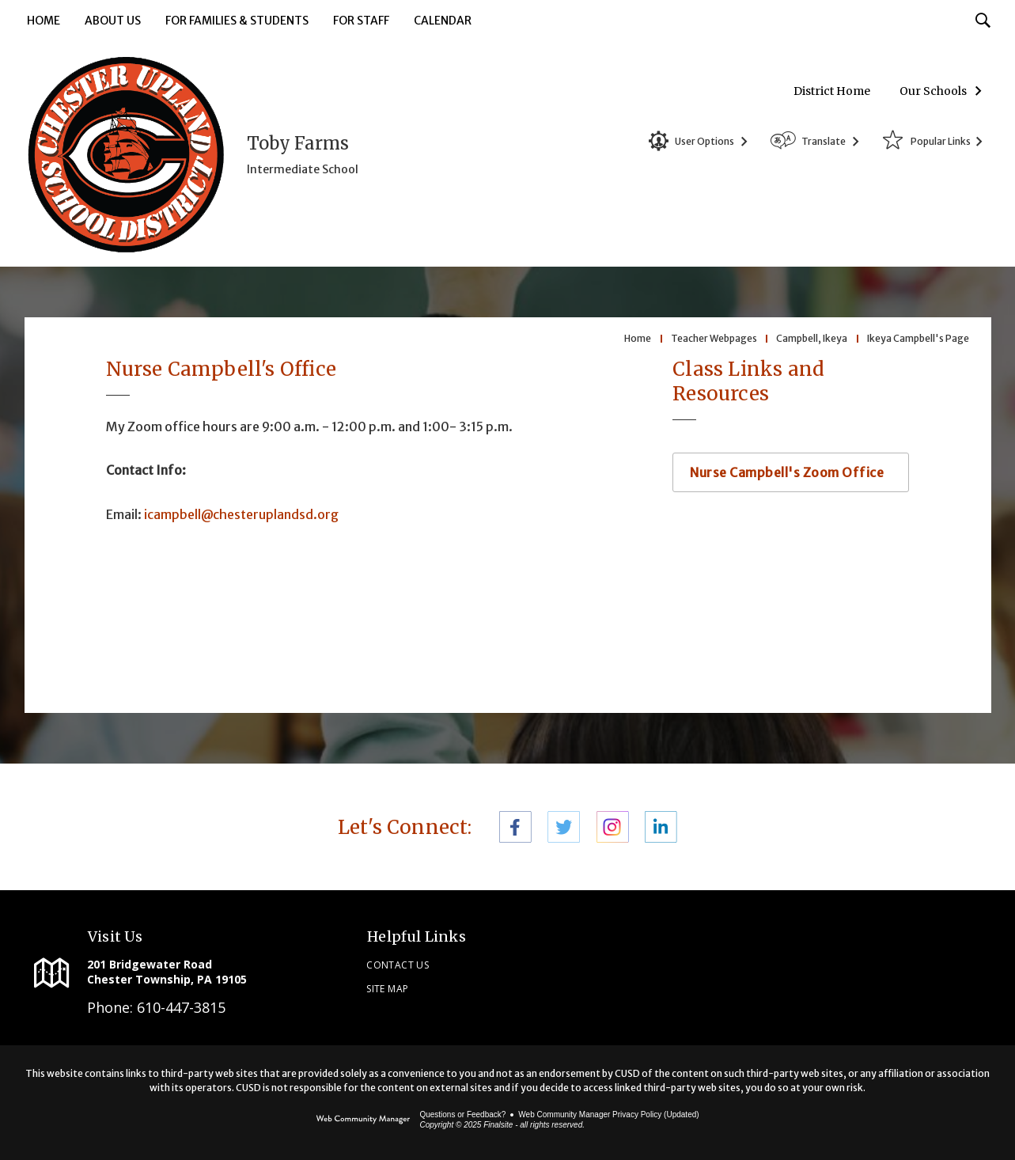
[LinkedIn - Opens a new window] (661, 827)
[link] (816, 967)
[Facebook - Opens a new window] (515, 827)
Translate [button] (823, 141)
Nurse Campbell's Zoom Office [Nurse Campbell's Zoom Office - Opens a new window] (787, 472)
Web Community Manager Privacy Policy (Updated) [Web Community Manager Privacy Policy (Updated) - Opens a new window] (608, 1114)
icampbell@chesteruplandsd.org (241, 514)
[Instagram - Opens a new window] (613, 827)
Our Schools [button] (933, 91)
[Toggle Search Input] (983, 20)
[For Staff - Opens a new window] (361, 22)
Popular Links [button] (941, 141)
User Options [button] (704, 141)
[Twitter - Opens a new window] (563, 827)
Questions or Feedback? (462, 1114)
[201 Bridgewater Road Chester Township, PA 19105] (196, 972)
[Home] (43, 22)
